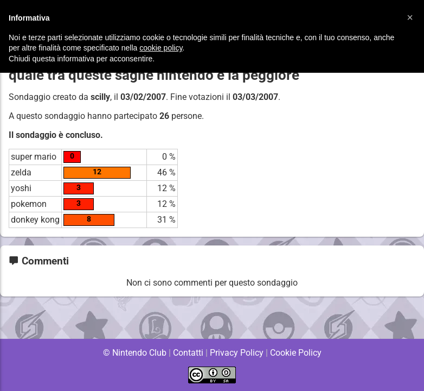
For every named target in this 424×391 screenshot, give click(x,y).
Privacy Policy (237, 353)
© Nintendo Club (134, 353)
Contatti (187, 353)
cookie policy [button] (160, 47)
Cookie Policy (295, 353)
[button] (410, 17)
